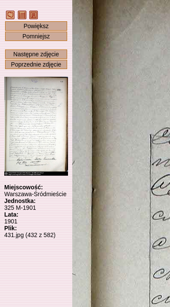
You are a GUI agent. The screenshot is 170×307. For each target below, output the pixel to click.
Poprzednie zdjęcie (36, 64)
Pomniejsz (36, 36)
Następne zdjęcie (36, 54)
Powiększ (35, 26)
